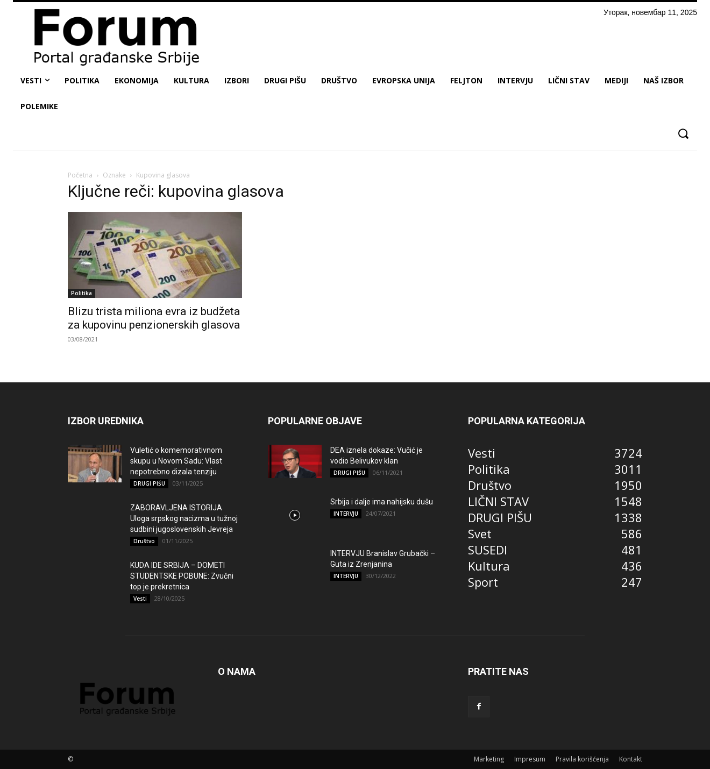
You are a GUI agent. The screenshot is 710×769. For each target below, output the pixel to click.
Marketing (489, 759)
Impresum (529, 759)
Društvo (144, 541)
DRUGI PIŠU (149, 483)
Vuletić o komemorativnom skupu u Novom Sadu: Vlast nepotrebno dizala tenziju (176, 461)
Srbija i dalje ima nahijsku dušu (381, 501)
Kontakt (630, 759)
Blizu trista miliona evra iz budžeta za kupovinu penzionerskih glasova (154, 318)
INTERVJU (345, 513)
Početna (80, 175)
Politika (81, 293)
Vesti (140, 598)
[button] (683, 133)
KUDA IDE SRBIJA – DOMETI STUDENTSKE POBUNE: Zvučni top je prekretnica (181, 576)
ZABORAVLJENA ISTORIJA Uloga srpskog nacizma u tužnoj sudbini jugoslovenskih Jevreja (184, 518)
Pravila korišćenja (582, 759)
